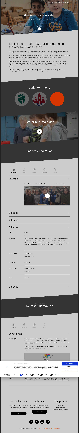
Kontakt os (60, 405)
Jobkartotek (27, 271)
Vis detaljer (57, 430)
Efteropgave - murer (29, 268)
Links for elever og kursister (60, 409)
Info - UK (68, 2)
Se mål (26, 232)
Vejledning (54, 2)
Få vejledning (39, 411)
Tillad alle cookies (69, 419)
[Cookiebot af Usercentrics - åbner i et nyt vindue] (7, 431)
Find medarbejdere (60, 407)
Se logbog (26, 277)
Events (49, 2)
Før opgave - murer (29, 256)
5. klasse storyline (28, 253)
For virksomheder (62, 2)
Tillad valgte (69, 422)
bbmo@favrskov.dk (64, 379)
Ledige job (18, 413)
